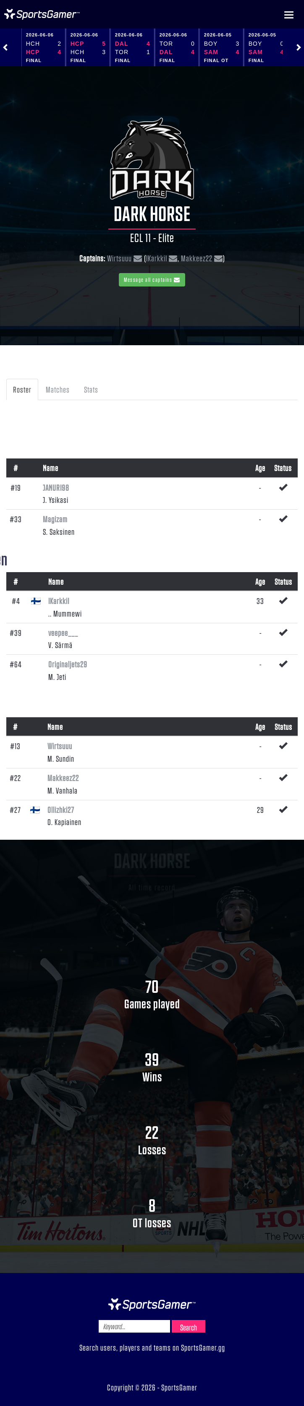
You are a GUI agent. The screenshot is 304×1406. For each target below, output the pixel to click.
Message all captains (152, 279)
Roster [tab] (22, 389)
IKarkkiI (156, 258)
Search (188, 1327)
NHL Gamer (42, 14)
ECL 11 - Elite (152, 237)
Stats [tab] (91, 389)
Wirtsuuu (119, 258)
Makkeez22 (196, 258)
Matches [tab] (58, 389)
